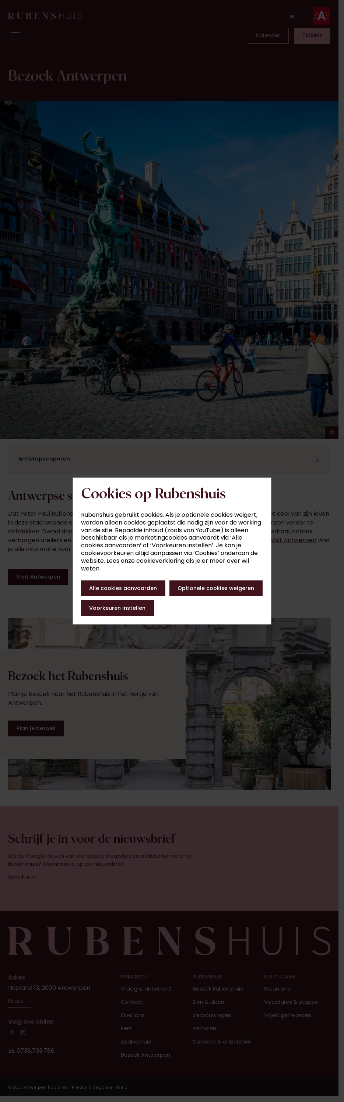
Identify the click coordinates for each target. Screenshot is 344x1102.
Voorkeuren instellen (117, 608)
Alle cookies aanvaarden (123, 588)
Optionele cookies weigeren (216, 588)
